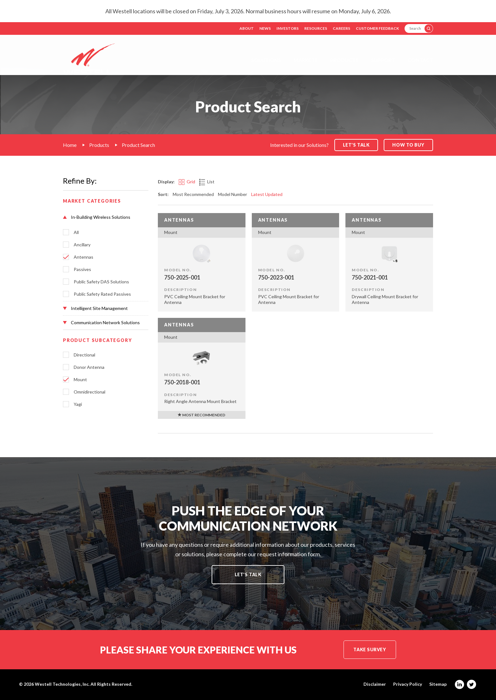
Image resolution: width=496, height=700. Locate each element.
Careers (341, 28)
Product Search (138, 145)
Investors (287, 28)
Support (383, 60)
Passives (82, 269)
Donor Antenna (89, 367)
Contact (420, 60)
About (246, 28)
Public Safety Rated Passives (102, 294)
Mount (80, 379)
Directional (84, 355)
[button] (105, 217)
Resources (315, 28)
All (76, 232)
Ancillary (82, 245)
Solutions (266, 60)
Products (344, 60)
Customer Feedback (377, 28)
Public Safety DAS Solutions (101, 282)
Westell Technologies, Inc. (62, 684)
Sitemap (438, 684)
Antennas (83, 257)
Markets (306, 60)
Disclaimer (374, 684)
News (265, 28)
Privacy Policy (407, 684)
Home (70, 145)
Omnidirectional (89, 392)
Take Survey (369, 649)
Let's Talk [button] (356, 145)
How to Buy (408, 145)
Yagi (78, 404)
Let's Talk (248, 574)
